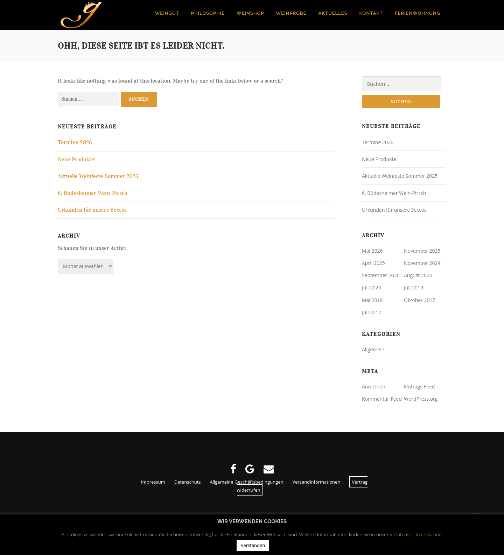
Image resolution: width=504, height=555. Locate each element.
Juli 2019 (413, 287)
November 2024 (422, 263)
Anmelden (373, 386)
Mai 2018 (372, 300)
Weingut (167, 13)
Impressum (153, 482)
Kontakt (371, 13)
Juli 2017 (371, 312)
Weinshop (250, 13)
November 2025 (422, 250)
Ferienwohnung (417, 13)
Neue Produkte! (77, 159)
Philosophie (208, 13)
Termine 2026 (75, 142)
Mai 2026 (372, 250)
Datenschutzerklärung (417, 534)
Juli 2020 (371, 287)
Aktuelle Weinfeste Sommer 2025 (98, 176)
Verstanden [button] (253, 545)
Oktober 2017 (419, 300)
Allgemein (373, 349)
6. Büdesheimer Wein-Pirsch (92, 193)
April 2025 (373, 263)
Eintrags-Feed (419, 386)
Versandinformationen (316, 482)
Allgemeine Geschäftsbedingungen (246, 482)
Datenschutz (187, 482)
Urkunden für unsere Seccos (92, 209)
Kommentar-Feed (382, 399)
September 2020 (381, 275)
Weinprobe (291, 13)
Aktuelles (333, 13)
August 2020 (418, 275)
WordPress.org (421, 399)
